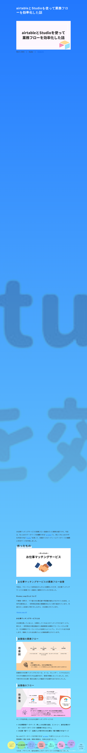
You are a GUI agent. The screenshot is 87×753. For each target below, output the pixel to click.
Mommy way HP (19, 616)
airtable (37, 535)
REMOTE (37, 55)
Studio (17, 538)
